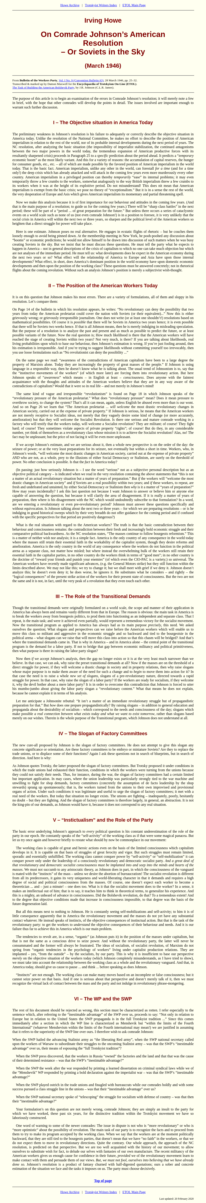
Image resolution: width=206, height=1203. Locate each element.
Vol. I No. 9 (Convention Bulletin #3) (81, 80)
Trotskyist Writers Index (101, 5)
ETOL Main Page (134, 5)
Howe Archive (69, 5)
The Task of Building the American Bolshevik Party (43, 87)
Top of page (103, 1181)
